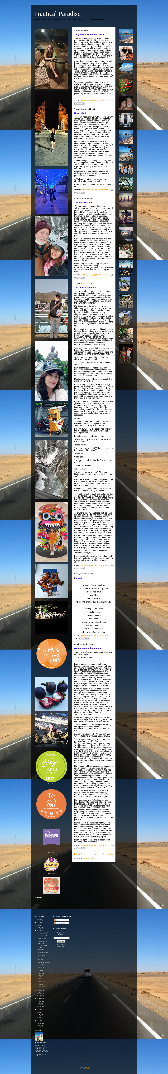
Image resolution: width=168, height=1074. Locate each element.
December (42, 933)
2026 (38, 919)
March (41, 981)
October (41, 938)
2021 (38, 990)
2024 (38, 925)
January (41, 987)
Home (94, 854)
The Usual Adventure (85, 287)
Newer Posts (79, 854)
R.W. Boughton (42, 1042)
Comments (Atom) (88, 858)
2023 (38, 928)
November (42, 936)
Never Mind (80, 113)
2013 (38, 1012)
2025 (38, 922)
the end (78, 578)
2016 (38, 1004)
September (42, 941)
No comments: (104, 100)
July (40, 970)
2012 (38, 1015)
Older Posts (108, 854)
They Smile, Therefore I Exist (89, 34)
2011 (38, 1017)
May (40, 976)
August (41, 967)
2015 (38, 1007)
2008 (38, 1026)
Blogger (87, 1068)
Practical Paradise (57, 13)
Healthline (51, 784)
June (40, 973)
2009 (38, 1023)
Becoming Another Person (88, 648)
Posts (57, 920)
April (40, 978)
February (42, 984)
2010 (38, 1020)
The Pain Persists (83, 202)
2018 (38, 998)
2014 (38, 1009)
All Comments (59, 923)
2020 (38, 993)
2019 (38, 995)
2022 (38, 930)
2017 (38, 1001)
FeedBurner (60, 946)
